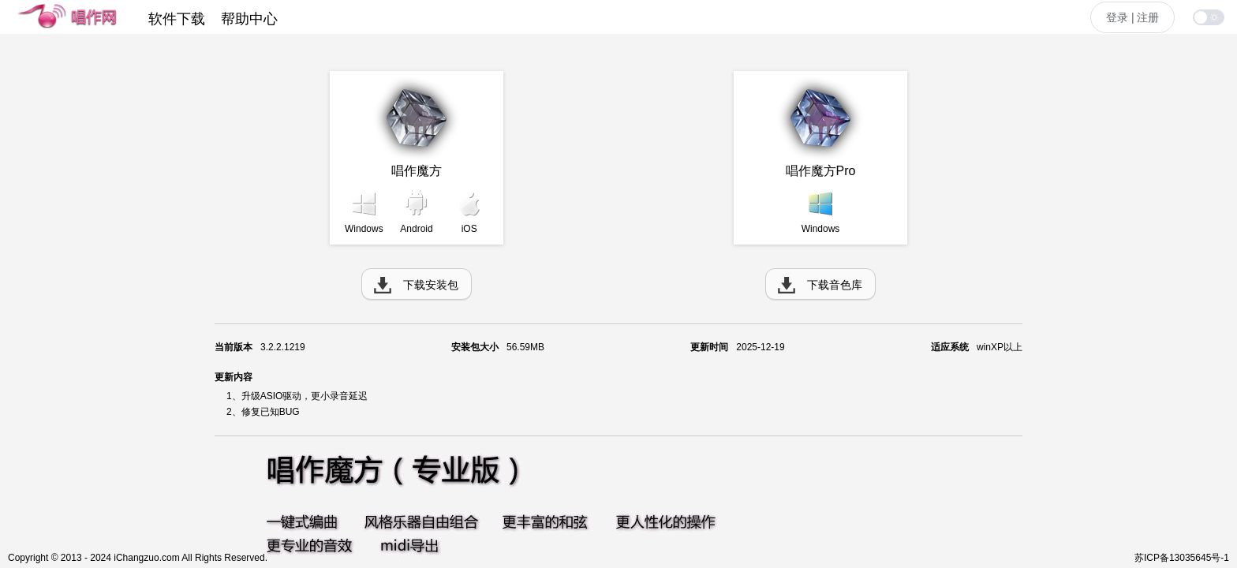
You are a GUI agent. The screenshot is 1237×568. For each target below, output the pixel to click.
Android (416, 228)
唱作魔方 (416, 171)
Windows (364, 228)
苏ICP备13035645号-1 (1181, 557)
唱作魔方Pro (821, 171)
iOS (469, 228)
